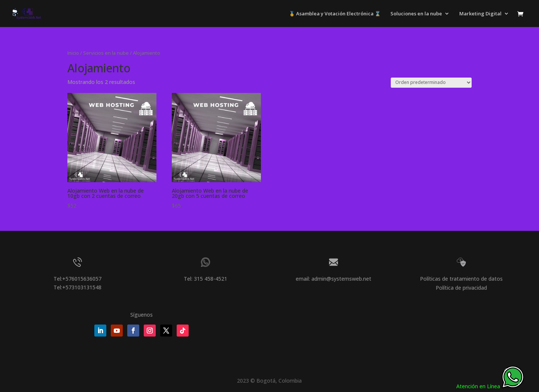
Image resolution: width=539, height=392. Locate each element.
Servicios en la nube (106, 52)
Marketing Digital (480, 14)
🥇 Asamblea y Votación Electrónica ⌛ (335, 14)
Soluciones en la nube (416, 14)
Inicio (73, 52)
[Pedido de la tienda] (431, 83)
